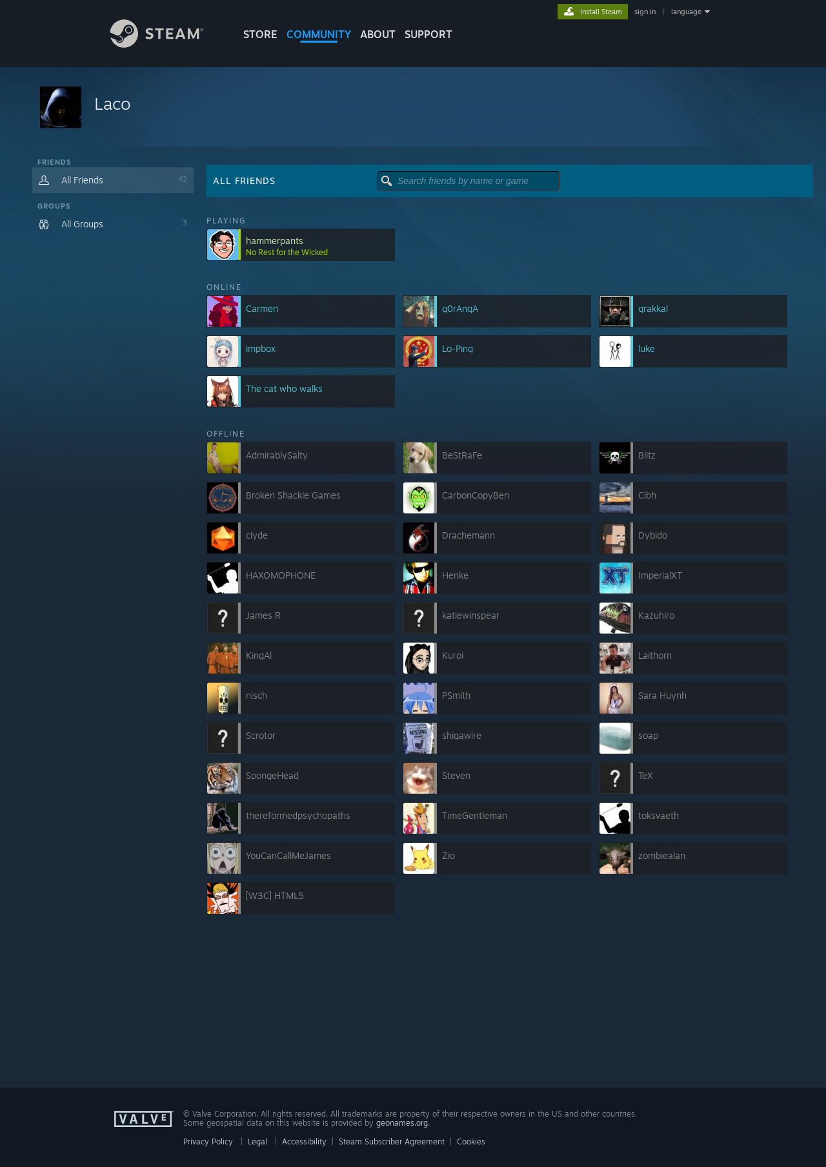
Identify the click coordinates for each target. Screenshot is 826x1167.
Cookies (471, 1141)
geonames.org (402, 1123)
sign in (645, 11)
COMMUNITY (319, 34)
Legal (257, 1141)
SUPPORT (428, 34)
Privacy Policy (208, 1141)
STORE (260, 34)
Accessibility (304, 1141)
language (686, 11)
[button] (413, 108)
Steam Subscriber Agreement (392, 1141)
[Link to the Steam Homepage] (166, 44)
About (378, 34)
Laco (112, 103)
